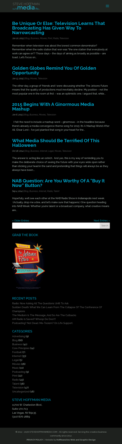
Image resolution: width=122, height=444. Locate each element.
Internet (43, 151)
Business (35, 38)
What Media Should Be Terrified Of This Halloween (55, 143)
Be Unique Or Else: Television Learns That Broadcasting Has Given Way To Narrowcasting (58, 28)
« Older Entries (20, 220)
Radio (56, 38)
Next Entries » (102, 220)
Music (15, 367)
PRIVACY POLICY (35, 440)
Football (17, 352)
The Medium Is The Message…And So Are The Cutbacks (44, 315)
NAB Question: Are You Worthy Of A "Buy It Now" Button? (58, 183)
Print (50, 38)
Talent (56, 191)
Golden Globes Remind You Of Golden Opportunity (54, 70)
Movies (43, 38)
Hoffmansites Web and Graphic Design (76, 440)
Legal (51, 151)
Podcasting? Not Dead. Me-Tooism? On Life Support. (42, 323)
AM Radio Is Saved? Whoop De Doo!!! (34, 319)
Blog (27, 38)
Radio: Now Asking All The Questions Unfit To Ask (40, 303)
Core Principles (20, 348)
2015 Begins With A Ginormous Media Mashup (53, 107)
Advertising (18, 336)
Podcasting (18, 371)
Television (64, 38)
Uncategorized (20, 391)
